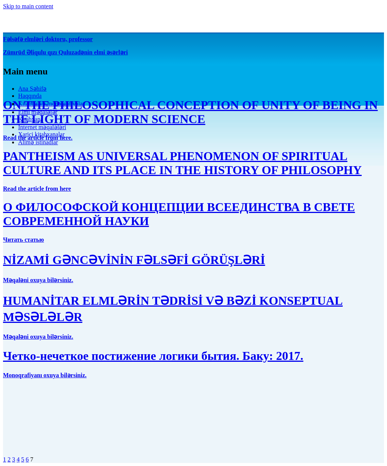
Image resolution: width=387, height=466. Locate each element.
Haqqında (30, 96)
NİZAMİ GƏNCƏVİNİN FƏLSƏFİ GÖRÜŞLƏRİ (134, 260)
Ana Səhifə (32, 88)
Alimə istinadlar (38, 142)
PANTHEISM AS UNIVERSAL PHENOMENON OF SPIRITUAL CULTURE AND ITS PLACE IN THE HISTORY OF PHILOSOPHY (182, 163)
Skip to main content (28, 6)
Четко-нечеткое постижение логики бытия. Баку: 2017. (153, 356)
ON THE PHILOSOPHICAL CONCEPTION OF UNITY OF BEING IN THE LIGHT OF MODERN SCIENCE (190, 112)
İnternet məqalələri (42, 127)
